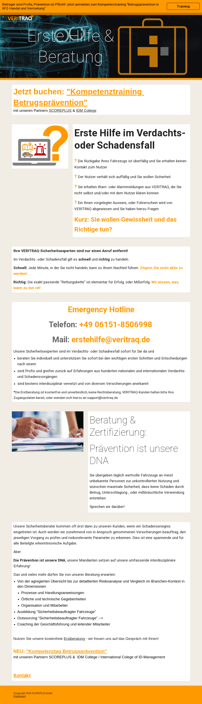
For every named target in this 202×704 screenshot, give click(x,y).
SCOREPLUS (60, 110)
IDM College (86, 110)
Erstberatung (74, 639)
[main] (70, 46)
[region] (101, 6)
